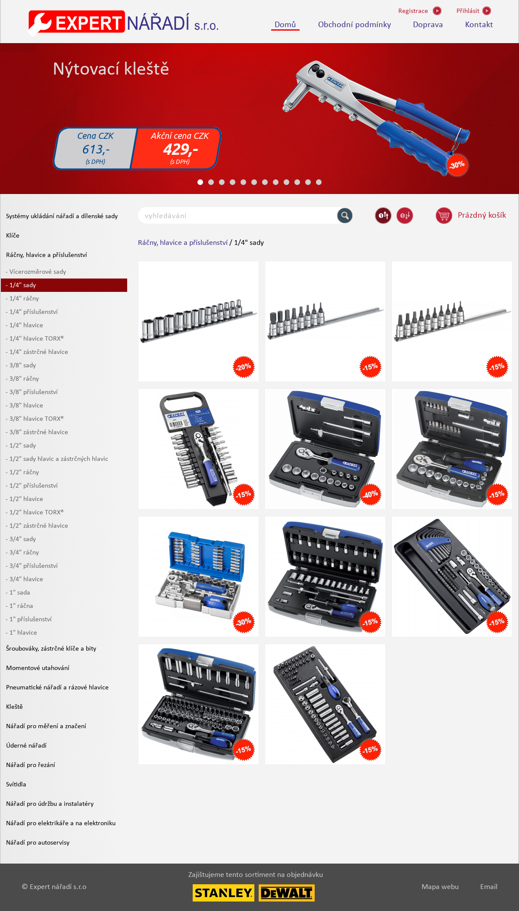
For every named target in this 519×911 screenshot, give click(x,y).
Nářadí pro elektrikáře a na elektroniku (61, 823)
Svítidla (16, 784)
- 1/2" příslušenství (32, 485)
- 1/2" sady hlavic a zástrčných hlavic (57, 459)
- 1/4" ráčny (22, 298)
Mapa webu (440, 887)
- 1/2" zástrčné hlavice (37, 526)
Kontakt (479, 25)
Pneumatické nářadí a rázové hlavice (57, 687)
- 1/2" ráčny (22, 472)
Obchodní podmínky (354, 25)
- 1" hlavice (21, 632)
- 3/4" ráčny (22, 552)
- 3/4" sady (21, 539)
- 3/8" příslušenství (32, 392)
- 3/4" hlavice (24, 579)
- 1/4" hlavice (24, 325)
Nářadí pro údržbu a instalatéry (50, 804)
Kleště (14, 707)
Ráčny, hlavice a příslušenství (46, 255)
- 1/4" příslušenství (32, 312)
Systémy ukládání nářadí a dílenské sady (62, 216)
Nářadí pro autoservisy (37, 842)
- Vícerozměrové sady (36, 272)
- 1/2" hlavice (24, 499)
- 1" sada (18, 592)
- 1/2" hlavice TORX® (35, 512)
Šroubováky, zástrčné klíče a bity (51, 648)
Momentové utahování (37, 668)
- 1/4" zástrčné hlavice (37, 352)
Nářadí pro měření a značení (46, 726)
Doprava (428, 25)
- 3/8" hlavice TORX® (35, 419)
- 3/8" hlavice (24, 405)
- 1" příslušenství (29, 619)
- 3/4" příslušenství (32, 566)
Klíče (12, 235)
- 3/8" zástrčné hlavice (37, 432)
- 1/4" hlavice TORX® (35, 338)
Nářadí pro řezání (30, 765)
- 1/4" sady (21, 285)
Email (488, 887)
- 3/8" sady (21, 365)
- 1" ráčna (19, 606)
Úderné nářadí (26, 745)
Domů (285, 25)
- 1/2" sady (21, 445)
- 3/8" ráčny (22, 379)
